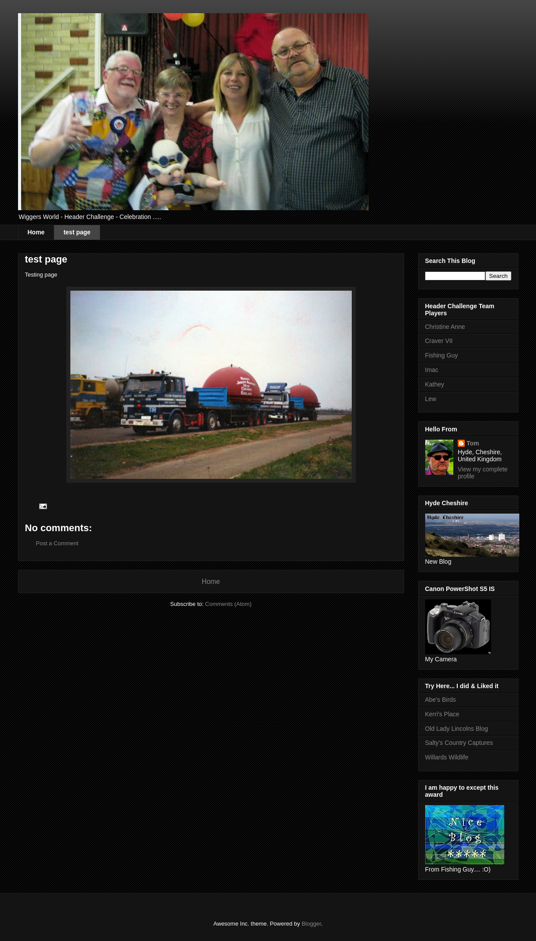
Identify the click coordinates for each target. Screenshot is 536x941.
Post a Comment (57, 543)
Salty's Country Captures (459, 742)
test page (76, 232)
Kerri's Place (442, 714)
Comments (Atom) (228, 604)
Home (36, 232)
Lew (431, 398)
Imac (431, 369)
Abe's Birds (440, 699)
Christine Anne (445, 326)
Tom (473, 443)
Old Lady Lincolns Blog (456, 728)
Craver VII (439, 340)
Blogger (311, 923)
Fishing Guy (441, 355)
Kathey (435, 384)
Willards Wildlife (447, 757)
